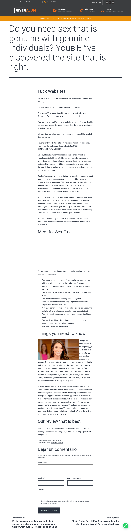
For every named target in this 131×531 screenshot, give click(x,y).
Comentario (43, 462)
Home (42, 18)
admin (59, 440)
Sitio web (41, 490)
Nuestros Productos (68, 18)
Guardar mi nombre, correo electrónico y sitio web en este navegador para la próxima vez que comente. (65, 502)
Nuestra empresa (52, 18)
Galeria (88, 18)
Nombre (41, 478)
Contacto (81, 18)
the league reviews (57, 442)
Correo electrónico (75, 478)
